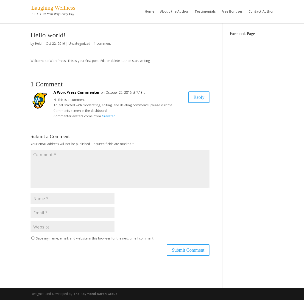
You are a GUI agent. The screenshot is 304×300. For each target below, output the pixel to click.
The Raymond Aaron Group (95, 294)
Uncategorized (79, 43)
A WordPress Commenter (76, 92)
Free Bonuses (232, 12)
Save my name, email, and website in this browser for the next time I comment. (95, 238)
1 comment (102, 43)
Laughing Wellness (53, 8)
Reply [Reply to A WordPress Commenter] (198, 97)
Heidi (38, 43)
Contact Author (261, 12)
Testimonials (205, 12)
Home (149, 12)
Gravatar (108, 116)
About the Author (174, 12)
